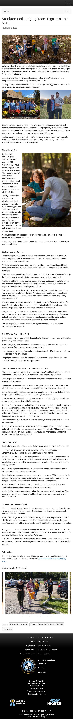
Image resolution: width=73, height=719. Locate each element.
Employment (30, 646)
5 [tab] (36, 616)
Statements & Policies (27, 654)
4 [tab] (33, 616)
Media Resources (44, 646)
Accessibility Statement (37, 694)
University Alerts (43, 654)
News (6, 11)
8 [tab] (47, 616)
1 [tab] (22, 616)
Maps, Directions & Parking (37, 691)
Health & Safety (29, 650)
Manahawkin (42, 672)
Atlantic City (42, 664)
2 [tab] (26, 616)
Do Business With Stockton (47, 650)
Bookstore (31, 637)
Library (32, 641)
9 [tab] (51, 616)
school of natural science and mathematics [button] (47, 624)
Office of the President (46, 637)
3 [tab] (29, 616)
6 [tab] (40, 616)
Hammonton (42, 668)
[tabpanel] (36, 593)
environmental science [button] (18, 624)
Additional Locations (46, 660)
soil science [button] (8, 629)
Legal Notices (43, 641)
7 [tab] (43, 616)
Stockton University (13, 3)
